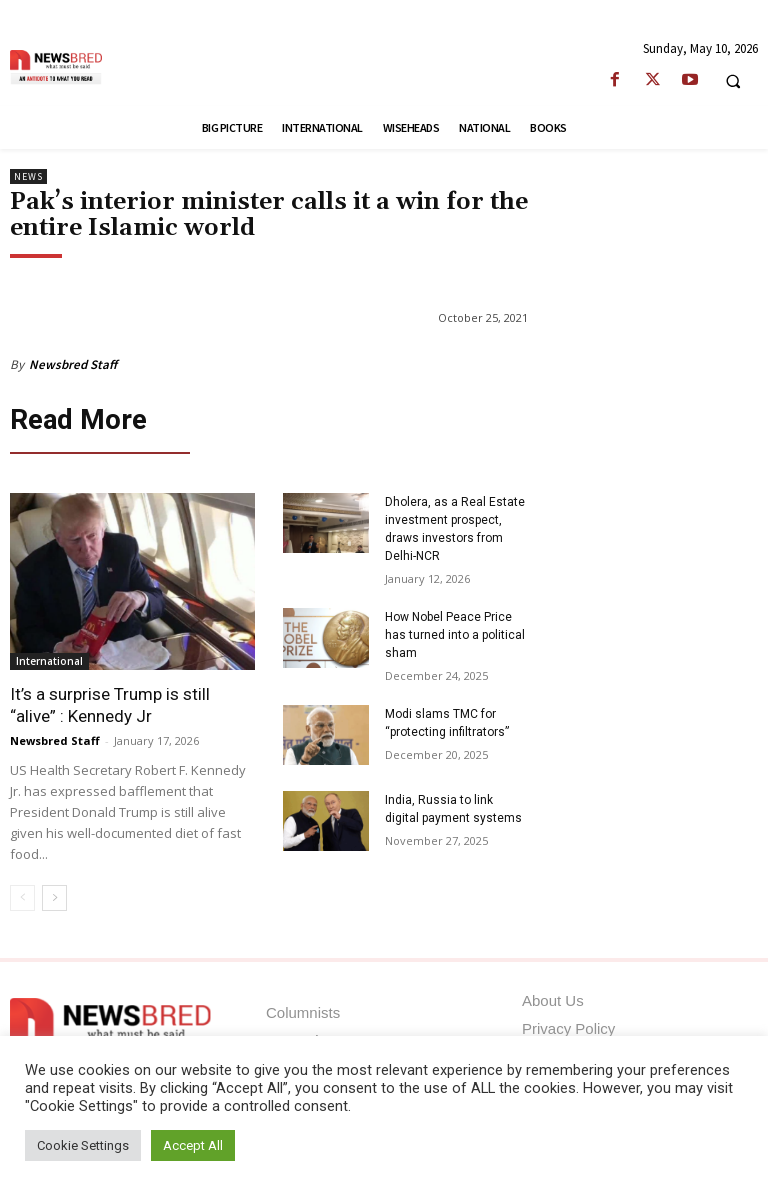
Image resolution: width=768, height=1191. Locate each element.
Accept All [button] (193, 1145)
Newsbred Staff (73, 364)
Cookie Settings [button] (83, 1145)
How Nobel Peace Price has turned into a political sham (455, 629)
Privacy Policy (568, 1023)
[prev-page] (22, 892)
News (28, 176)
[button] (733, 81)
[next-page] (54, 892)
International (49, 655)
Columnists (303, 1007)
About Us (553, 995)
